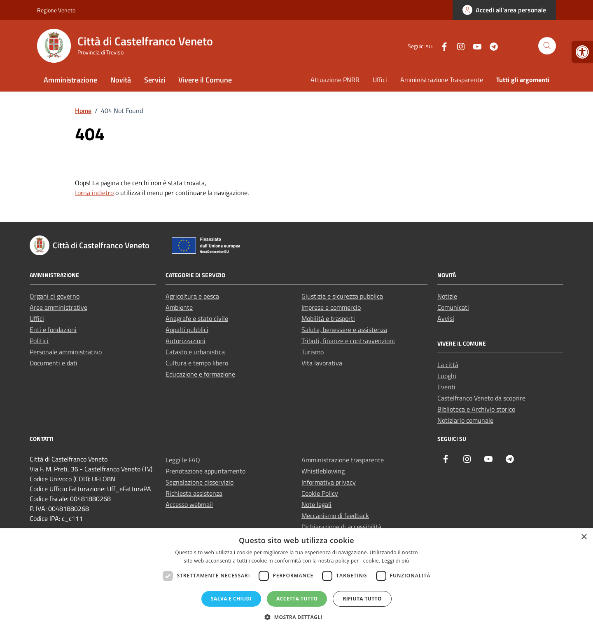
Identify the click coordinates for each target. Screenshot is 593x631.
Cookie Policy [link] (319, 493)
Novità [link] (120, 79)
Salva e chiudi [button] (231, 598)
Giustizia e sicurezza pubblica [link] (342, 296)
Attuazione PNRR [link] (335, 80)
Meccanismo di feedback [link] (335, 515)
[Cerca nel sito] (547, 46)
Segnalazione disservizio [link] (199, 482)
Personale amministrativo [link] (66, 352)
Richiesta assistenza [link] (194, 493)
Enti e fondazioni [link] (53, 329)
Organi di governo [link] (54, 296)
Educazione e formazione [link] (200, 374)
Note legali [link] (316, 504)
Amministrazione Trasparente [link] (441, 80)
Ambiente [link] (179, 307)
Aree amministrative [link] (58, 307)
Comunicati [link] (453, 307)
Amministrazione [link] (70, 79)
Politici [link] (39, 341)
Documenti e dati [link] (53, 363)
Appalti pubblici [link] (187, 329)
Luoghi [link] (446, 376)
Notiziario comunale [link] (465, 420)
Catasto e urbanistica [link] (195, 352)
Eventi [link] (446, 387)
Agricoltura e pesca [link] (192, 296)
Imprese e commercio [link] (331, 307)
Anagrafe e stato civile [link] (197, 318)
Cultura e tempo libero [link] (197, 363)
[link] (582, 52)
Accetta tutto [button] (297, 598)
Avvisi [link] (445, 318)
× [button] (584, 537)
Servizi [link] (154, 79)
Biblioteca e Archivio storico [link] (476, 409)
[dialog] (296, 579)
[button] (296, 617)
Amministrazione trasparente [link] (342, 460)
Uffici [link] (380, 80)
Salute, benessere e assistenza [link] (344, 329)
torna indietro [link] (94, 193)
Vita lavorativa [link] (321, 363)
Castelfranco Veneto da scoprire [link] (481, 398)
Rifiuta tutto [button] (362, 598)
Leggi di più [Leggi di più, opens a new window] (395, 560)
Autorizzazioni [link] (185, 341)
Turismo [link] (312, 352)
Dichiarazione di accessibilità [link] (341, 527)
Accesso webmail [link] (189, 504)
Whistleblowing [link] (323, 471)
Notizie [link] (447, 296)
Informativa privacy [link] (328, 482)
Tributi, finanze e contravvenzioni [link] (348, 341)
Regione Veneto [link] (56, 10)
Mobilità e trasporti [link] (328, 318)
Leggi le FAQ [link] (183, 460)
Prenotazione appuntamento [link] (205, 471)
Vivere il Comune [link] (205, 79)
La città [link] (447, 365)
